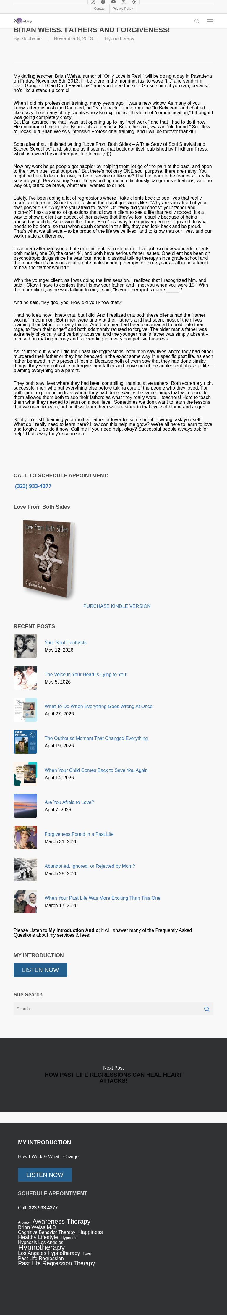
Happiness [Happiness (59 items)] (90, 1232)
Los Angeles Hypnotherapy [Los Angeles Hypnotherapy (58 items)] (49, 1253)
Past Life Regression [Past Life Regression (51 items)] (41, 1258)
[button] (210, 21)
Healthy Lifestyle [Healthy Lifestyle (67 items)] (38, 1237)
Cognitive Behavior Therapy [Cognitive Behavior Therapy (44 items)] (46, 1232)
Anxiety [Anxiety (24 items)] (24, 1222)
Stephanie (31, 38)
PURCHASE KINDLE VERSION (117, 606)
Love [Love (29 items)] (87, 1253)
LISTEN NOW (40, 970)
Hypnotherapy (119, 38)
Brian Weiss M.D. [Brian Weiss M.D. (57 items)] (38, 1227)
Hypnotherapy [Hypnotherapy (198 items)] (41, 1247)
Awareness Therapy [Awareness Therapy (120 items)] (61, 1221)
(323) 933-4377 (32, 486)
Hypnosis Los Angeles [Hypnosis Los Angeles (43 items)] (40, 1242)
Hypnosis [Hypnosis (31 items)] (69, 1237)
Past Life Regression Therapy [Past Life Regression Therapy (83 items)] (56, 1263)
